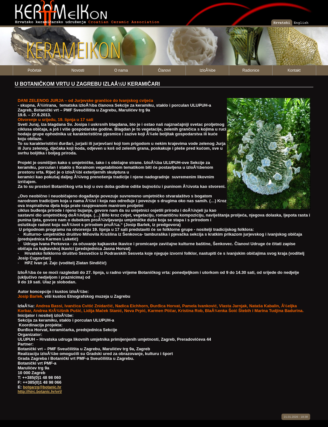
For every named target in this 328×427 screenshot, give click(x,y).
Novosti (77, 70)
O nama (121, 70)
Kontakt (294, 70)
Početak (34, 70)
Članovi (164, 70)
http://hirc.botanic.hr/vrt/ (40, 391)
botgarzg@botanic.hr (42, 387)
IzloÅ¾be (207, 70)
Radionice (250, 70)
